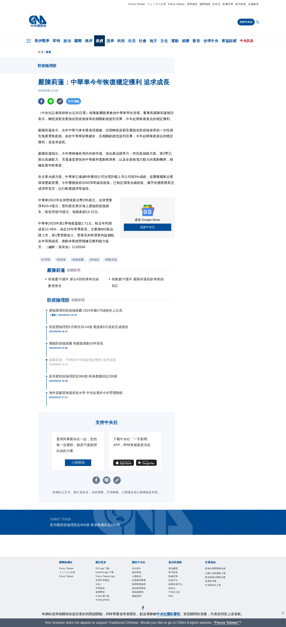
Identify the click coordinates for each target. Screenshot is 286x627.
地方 (153, 41)
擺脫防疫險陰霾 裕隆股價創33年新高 (76, 343)
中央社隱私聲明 (168, 614)
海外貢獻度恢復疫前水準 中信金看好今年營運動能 (86, 393)
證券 (110, 41)
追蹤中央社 (147, 227)
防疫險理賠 (58, 300)
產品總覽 (173, 568)
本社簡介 (136, 568)
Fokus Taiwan (176, 4)
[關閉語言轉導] (283, 622)
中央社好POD (103, 601)
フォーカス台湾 (156, 4)
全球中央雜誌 (102, 580)
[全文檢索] (258, 22)
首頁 (40, 51)
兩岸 (88, 41)
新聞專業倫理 (139, 584)
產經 (99, 41)
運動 (175, 41)
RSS (171, 597)
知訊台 (172, 588)
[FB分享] (41, 101)
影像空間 (228, 4)
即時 (56, 41)
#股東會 (61, 259)
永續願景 (253, 4)
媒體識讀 (205, 4)
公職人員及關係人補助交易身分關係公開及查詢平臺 (215, 577)
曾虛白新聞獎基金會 (215, 568)
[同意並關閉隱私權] (283, 613)
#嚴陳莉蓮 (111, 259)
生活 (132, 41)
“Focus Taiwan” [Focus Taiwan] (226, 622)
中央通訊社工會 (213, 585)
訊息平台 (173, 580)
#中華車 (46, 259)
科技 (121, 41)
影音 (196, 41)
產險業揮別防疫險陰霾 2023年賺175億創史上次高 (85, 310)
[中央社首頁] (37, 21)
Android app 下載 (105, 572)
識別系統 (136, 572)
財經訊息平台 (175, 584)
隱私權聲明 (138, 593)
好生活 (216, 4)
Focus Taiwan (136, 4)
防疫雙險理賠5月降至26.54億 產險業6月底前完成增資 (88, 327)
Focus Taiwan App (105, 576)
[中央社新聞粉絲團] (143, 609)
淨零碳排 (192, 4)
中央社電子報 (102, 597)
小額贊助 (78, 462)
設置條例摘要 (139, 580)
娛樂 (185, 41)
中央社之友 (174, 593)
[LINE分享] (50, 101)
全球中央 (210, 41)
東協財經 (229, 41)
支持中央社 (246, 21)
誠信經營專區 (139, 588)
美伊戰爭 (41, 41)
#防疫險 (94, 259)
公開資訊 (136, 576)
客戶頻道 (240, 4)
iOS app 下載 (103, 568)
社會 (142, 41)
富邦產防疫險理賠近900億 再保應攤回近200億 (83, 376)
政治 (67, 41)
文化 (164, 41)
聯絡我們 (136, 597)
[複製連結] (60, 101)
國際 (78, 41)
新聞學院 (100, 593)
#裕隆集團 (78, 259)
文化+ (99, 584)
